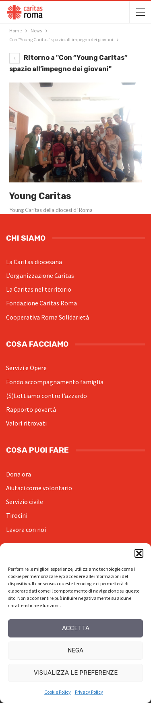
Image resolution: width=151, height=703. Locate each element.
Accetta (75, 628)
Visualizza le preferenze (76, 672)
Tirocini (16, 515)
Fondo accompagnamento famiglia (54, 382)
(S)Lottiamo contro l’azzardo (46, 396)
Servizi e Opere (26, 368)
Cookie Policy (57, 692)
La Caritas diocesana (34, 262)
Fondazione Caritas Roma (41, 303)
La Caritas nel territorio (38, 289)
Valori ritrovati (26, 423)
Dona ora (18, 474)
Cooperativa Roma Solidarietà (47, 317)
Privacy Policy (89, 692)
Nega (75, 650)
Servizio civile (24, 502)
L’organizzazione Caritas (40, 275)
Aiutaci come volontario (39, 488)
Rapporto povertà (31, 409)
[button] (139, 553)
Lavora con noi (26, 529)
